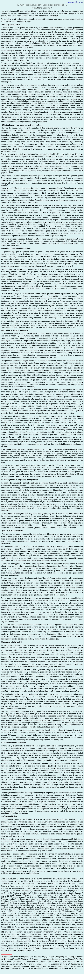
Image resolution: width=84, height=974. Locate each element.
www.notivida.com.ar (75, 2)
